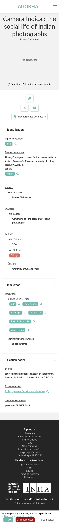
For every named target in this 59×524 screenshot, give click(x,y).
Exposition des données (29, 449)
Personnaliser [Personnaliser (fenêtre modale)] (46, 519)
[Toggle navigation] (55, 6)
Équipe (29, 471)
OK (8, 519)
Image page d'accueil (29, 452)
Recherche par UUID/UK (29, 455)
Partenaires (29, 477)
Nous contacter (29, 446)
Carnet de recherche (29, 474)
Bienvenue (30, 433)
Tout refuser (25, 519)
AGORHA (28, 6)
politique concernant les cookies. (19, 516)
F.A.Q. (29, 443)
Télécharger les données (28, 116)
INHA (29, 467)
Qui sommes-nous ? (29, 464)
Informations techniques (29, 436)
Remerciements (29, 439)
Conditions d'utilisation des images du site (29, 84)
